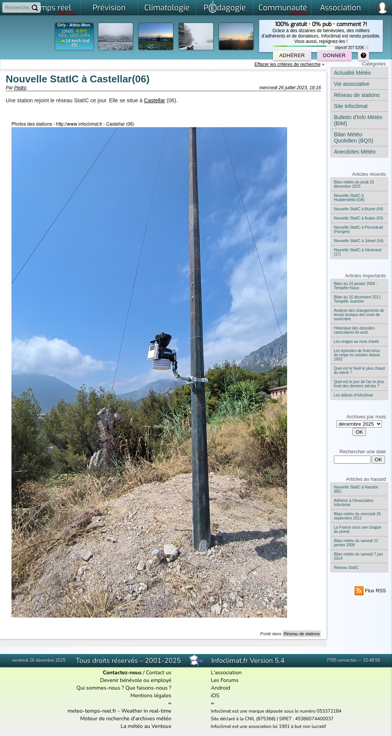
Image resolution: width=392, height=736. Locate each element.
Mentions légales (150, 695)
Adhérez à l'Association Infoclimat (354, 502)
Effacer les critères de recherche (288, 64)
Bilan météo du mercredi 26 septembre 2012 (357, 516)
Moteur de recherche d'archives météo (126, 718)
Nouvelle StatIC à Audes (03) (358, 218)
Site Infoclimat (351, 106)
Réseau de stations (302, 633)
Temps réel (54, 9)
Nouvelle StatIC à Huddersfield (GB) (349, 197)
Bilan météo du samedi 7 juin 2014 (358, 556)
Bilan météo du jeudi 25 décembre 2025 (354, 184)
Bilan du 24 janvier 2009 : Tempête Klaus (355, 286)
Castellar (154, 100)
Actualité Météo (352, 73)
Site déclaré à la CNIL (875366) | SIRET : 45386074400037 (272, 719)
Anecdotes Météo (355, 152)
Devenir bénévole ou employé (135, 680)
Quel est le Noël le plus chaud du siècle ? (359, 370)
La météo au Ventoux (146, 726)
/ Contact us (137, 672)
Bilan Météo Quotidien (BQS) (353, 137)
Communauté (283, 9)
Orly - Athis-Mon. (74, 25)
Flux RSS (370, 590)
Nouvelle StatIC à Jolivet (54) (359, 241)
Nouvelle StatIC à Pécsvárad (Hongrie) (358, 229)
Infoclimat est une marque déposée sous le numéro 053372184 (276, 711)
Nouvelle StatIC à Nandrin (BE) (356, 489)
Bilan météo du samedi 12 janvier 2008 (356, 543)
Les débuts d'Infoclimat (353, 395)
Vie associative (351, 84)
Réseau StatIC (346, 568)
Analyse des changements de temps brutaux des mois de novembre (359, 314)
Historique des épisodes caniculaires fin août (354, 330)
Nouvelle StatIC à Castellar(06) (78, 79)
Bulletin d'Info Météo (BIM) (358, 120)
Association (340, 8)
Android (220, 688)
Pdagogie (225, 7)
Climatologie (166, 8)
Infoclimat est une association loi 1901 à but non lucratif (268, 726)
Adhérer (292, 55)
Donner (334, 55)
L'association (226, 672)
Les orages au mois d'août (356, 341)
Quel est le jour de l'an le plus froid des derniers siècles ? (359, 384)
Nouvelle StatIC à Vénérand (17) (357, 252)
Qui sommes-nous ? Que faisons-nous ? (124, 688)
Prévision (109, 8)
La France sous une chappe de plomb (357, 529)
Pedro (20, 87)
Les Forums (224, 680)
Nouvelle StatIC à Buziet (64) (358, 209)
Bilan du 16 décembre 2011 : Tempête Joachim (358, 299)
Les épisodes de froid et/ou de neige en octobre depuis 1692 (357, 355)
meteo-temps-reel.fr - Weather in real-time (119, 711)
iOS (215, 695)
